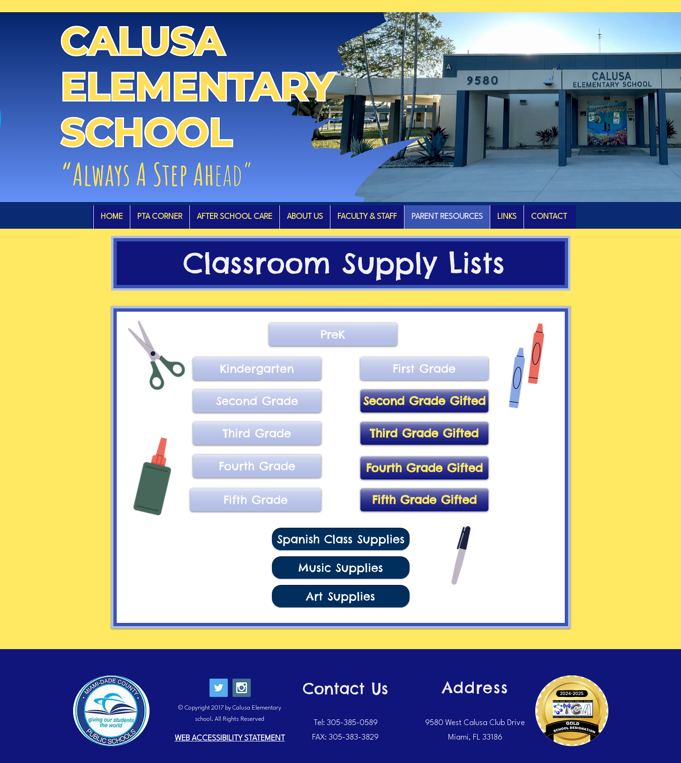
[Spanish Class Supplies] (341, 539)
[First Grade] (424, 368)
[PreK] (333, 334)
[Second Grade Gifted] (424, 400)
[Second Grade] (257, 400)
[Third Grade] (257, 433)
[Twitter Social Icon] (219, 688)
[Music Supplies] (341, 567)
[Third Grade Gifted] (424, 433)
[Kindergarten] (257, 368)
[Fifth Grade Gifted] (424, 499)
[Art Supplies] (341, 596)
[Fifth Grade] (255, 499)
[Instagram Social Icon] (241, 688)
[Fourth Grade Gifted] (424, 467)
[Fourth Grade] (257, 466)
